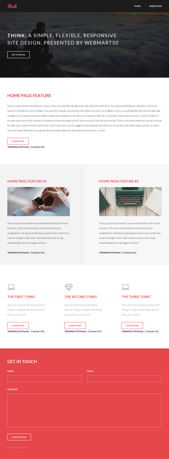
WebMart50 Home (18, 146)
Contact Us (37, 146)
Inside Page (155, 6)
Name (10, 371)
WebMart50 (21, 447)
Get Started (18, 55)
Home (137, 6)
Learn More (18, 141)
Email (90, 371)
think (12, 6)
